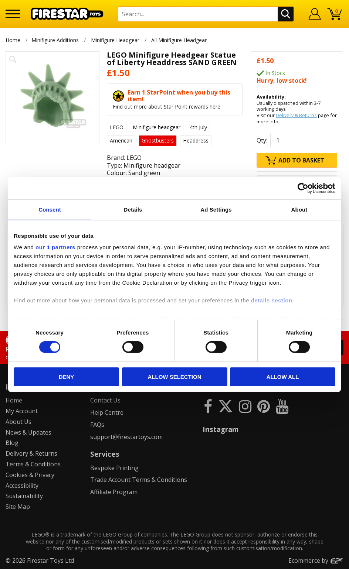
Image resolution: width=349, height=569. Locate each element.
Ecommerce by (315, 560)
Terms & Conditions (33, 464)
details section (271, 300)
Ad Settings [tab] (215, 209)
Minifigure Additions (55, 40)
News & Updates (28, 432)
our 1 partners (55, 247)
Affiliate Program (114, 492)
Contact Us (105, 400)
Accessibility (22, 485)
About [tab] (299, 209)
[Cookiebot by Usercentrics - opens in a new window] (303, 187)
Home (13, 40)
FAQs (97, 425)
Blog (12, 443)
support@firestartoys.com (126, 437)
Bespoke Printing (114, 468)
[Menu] (13, 13)
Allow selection (174, 377)
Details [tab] (133, 209)
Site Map (18, 507)
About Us (18, 422)
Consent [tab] (49, 209)
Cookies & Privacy (30, 475)
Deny (66, 377)
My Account (22, 411)
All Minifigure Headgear (179, 40)
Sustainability (24, 496)
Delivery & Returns (296, 115)
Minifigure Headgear (115, 40)
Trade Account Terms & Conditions (138, 480)
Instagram (221, 429)
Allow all (283, 377)
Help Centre (106, 412)
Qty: (262, 140)
